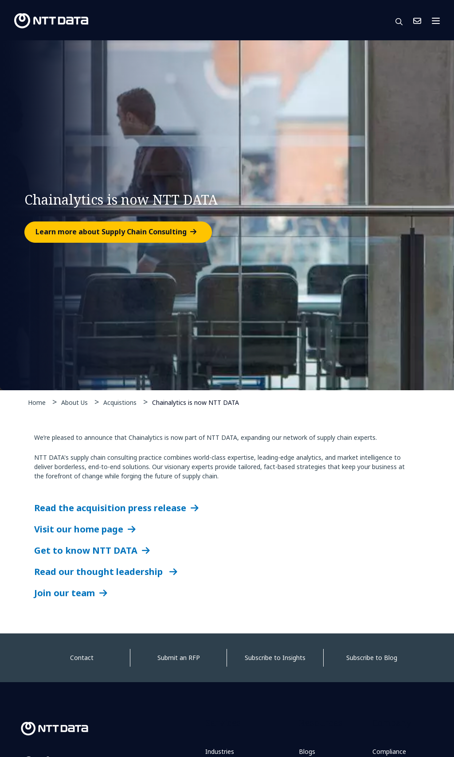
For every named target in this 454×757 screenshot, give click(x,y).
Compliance (389, 751)
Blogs (307, 751)
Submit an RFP (178, 657)
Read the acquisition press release (110, 508)
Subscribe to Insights (275, 657)
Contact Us (417, 21)
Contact (82, 657)
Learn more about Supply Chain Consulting (111, 232)
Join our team (64, 593)
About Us (74, 402)
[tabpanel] (227, 215)
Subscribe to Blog (371, 657)
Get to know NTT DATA (85, 550)
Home (37, 402)
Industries (219, 751)
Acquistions (120, 402)
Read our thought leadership (99, 572)
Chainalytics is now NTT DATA (195, 402)
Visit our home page (78, 529)
